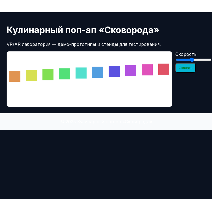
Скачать (185, 68)
